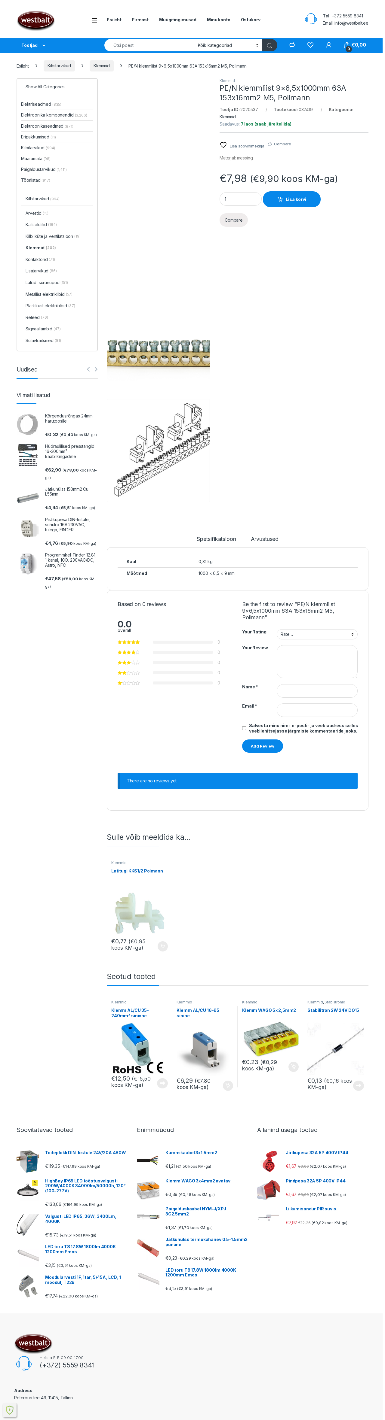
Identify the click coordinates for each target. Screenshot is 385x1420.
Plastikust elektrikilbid (50, 306)
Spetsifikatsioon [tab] (216, 539)
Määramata (36, 158)
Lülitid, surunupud (47, 283)
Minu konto (218, 19)
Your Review (255, 647)
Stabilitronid (335, 1002)
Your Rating (254, 631)
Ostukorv (250, 19)
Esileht (114, 19)
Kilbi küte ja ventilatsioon (53, 236)
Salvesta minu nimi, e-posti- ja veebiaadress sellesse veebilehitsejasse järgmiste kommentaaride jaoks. (306, 728)
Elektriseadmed (41, 104)
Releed (37, 317)
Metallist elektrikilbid (49, 294)
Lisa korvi (296, 199)
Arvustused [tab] (265, 539)
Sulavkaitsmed (43, 341)
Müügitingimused (177, 19)
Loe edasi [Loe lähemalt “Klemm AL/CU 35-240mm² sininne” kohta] (162, 1083)
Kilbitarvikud (59, 65)
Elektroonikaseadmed (47, 126)
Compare (282, 143)
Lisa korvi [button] (163, 946)
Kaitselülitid (41, 225)
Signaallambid (43, 329)
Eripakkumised (38, 136)
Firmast (140, 19)
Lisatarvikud (41, 271)
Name (250, 686)
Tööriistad (35, 180)
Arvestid (37, 213)
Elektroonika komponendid (54, 114)
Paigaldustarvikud (44, 169)
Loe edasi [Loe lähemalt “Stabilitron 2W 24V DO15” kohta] (358, 1086)
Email (249, 705)
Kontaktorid (40, 259)
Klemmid (102, 65)
